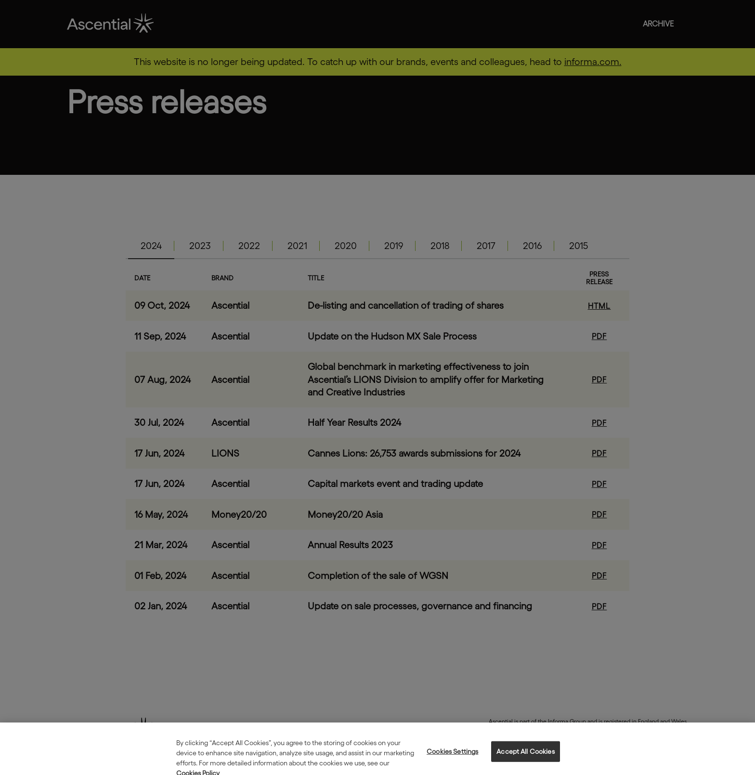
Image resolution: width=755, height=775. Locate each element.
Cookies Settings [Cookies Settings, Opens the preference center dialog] (452, 757)
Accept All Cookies (525, 757)
